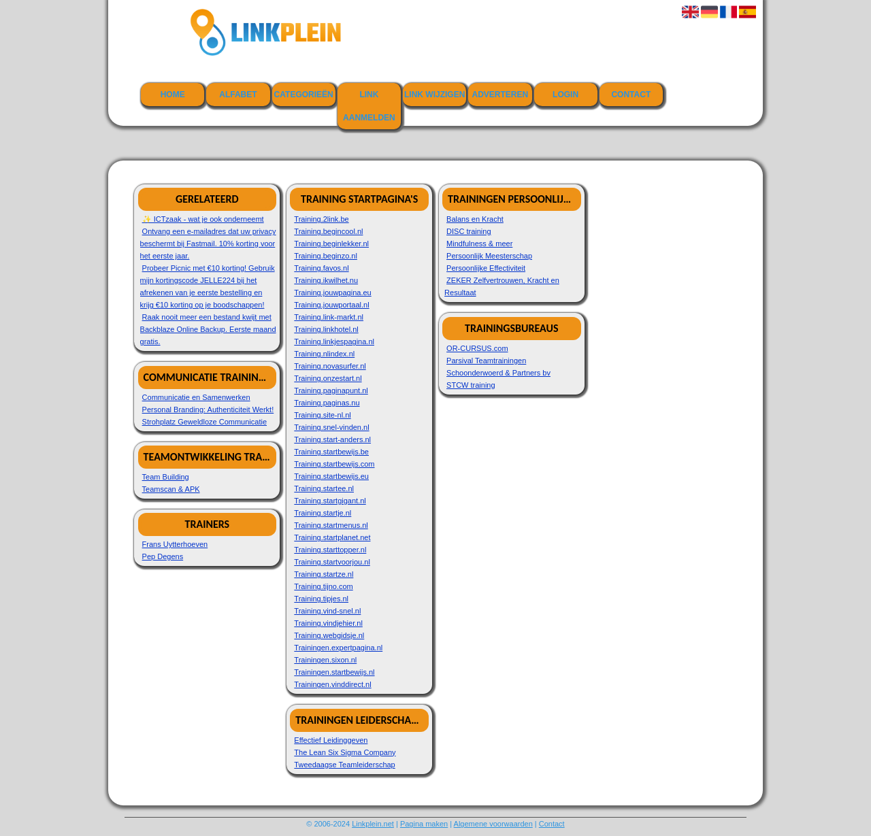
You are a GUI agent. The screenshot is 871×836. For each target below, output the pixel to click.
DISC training (468, 231)
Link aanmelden (369, 106)
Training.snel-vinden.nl (331, 427)
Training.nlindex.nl (324, 354)
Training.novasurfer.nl (329, 366)
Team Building (165, 477)
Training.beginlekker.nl (331, 243)
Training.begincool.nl (328, 231)
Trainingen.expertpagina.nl (338, 647)
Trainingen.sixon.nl (325, 660)
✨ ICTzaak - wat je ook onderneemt (203, 219)
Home (173, 94)
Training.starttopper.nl (330, 550)
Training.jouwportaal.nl (331, 305)
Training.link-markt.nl (328, 317)
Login (565, 94)
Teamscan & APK (171, 489)
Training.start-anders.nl (332, 439)
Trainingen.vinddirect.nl (332, 684)
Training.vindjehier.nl (328, 623)
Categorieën (303, 94)
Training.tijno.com (323, 586)
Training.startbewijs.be (331, 452)
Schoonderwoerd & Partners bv (498, 373)
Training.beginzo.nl (325, 256)
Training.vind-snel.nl (327, 611)
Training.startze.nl (323, 574)
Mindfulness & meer (479, 243)
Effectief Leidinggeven (330, 740)
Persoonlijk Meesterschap (489, 256)
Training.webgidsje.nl (329, 635)
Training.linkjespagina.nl (334, 341)
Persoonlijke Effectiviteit (485, 268)
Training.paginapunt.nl (330, 390)
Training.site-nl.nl (322, 415)
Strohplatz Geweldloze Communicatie (204, 422)
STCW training (470, 385)
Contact (631, 94)
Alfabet (238, 94)
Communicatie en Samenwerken (196, 397)
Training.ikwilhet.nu (326, 280)
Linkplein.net (373, 824)
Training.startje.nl (322, 513)
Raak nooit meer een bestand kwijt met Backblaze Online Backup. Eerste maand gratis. (208, 329)
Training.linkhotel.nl (326, 329)
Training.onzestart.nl (327, 378)
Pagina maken (424, 824)
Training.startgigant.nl (329, 501)
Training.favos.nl (321, 268)
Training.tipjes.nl (321, 599)
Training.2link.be (321, 219)
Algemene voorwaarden (493, 824)
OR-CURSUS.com (477, 348)
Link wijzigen (434, 94)
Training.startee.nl (324, 488)
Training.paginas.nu (326, 403)
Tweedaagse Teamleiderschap (344, 764)
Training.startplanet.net (332, 537)
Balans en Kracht (475, 219)
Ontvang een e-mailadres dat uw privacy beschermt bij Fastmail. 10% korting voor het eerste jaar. (208, 243)
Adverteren (500, 94)
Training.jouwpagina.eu (332, 292)
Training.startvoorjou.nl (331, 562)
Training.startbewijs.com (334, 464)
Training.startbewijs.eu (331, 476)
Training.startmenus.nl (330, 525)
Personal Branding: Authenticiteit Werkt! (208, 409)
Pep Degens (163, 556)
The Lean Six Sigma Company (344, 752)
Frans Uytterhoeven (175, 544)
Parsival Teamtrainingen (486, 360)
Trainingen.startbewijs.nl (334, 672)
